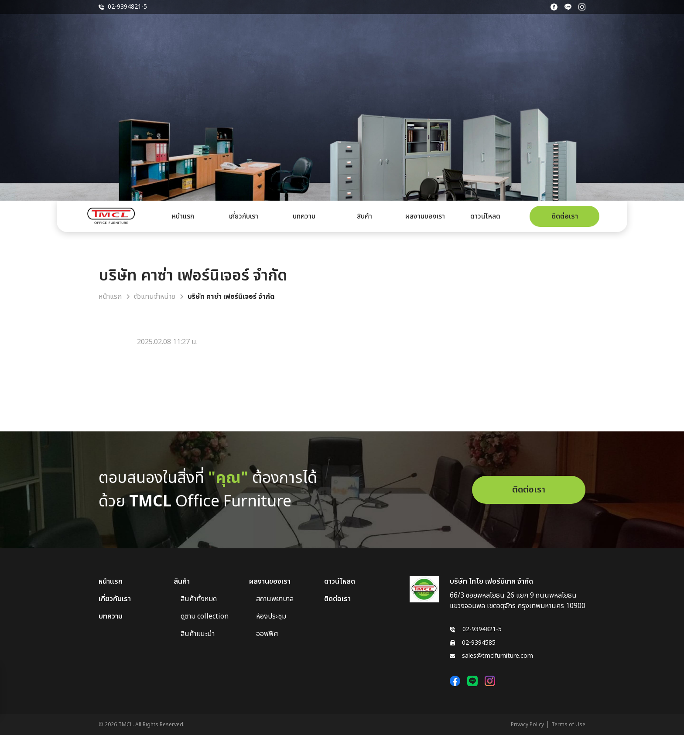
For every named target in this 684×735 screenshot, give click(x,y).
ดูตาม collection (205, 616)
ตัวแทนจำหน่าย (154, 296)
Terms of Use (568, 724)
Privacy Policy (527, 724)
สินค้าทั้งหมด (199, 599)
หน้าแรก (183, 216)
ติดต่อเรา (564, 216)
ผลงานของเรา (425, 216)
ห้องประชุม (271, 616)
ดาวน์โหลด (485, 216)
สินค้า (364, 216)
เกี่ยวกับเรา (243, 216)
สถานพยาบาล (275, 599)
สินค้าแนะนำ (198, 634)
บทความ (304, 216)
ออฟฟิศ (267, 634)
